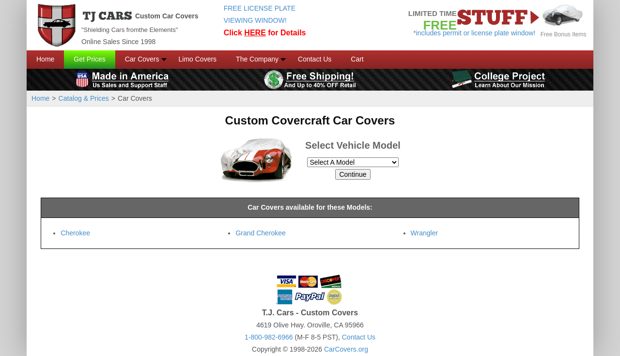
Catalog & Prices (84, 98)
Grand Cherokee (260, 233)
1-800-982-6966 (269, 337)
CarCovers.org (346, 349)
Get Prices (89, 59)
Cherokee (75, 233)
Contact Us (314, 59)
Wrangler (424, 233)
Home (45, 59)
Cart (357, 59)
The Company (257, 59)
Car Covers (142, 59)
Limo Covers (198, 59)
